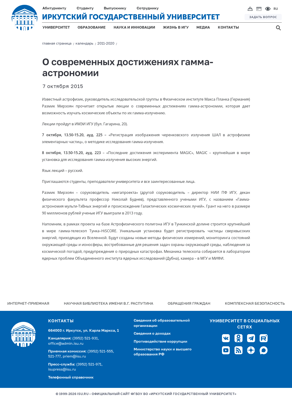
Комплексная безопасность (255, 304)
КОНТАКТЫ (228, 27)
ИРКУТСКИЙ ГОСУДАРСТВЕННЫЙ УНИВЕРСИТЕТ (131, 17)
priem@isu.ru (74, 356)
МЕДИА (203, 27)
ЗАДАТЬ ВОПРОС (263, 17)
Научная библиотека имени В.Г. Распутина (108, 304)
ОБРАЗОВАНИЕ (92, 27)
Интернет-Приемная (28, 304)
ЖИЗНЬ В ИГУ (176, 27)
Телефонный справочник (71, 377)
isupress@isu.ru (62, 369)
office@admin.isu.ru (65, 344)
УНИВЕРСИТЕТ (56, 27)
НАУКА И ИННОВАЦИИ (134, 27)
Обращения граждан (189, 304)
